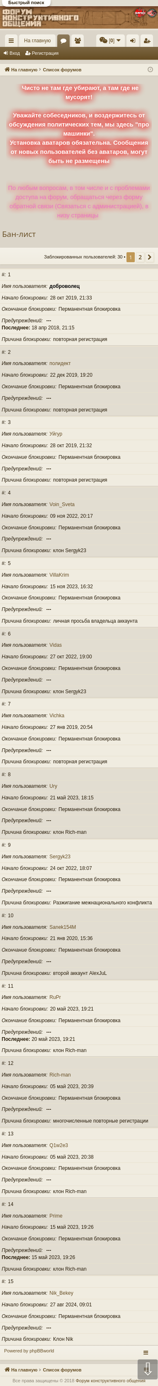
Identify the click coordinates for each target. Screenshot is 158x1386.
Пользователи (79, 42)
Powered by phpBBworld (29, 1350)
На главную (37, 41)
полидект (59, 363)
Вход (15, 53)
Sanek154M (62, 927)
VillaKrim (59, 575)
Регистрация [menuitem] (148, 42)
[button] (150, 257)
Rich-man (59, 1075)
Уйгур (55, 434)
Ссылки (13, 42)
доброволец (64, 286)
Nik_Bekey (61, 1293)
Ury (53, 786)
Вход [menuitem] (134, 42)
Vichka (56, 716)
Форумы (65, 42)
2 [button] (140, 257)
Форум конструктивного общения (110, 1380)
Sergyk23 (59, 857)
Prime (55, 1216)
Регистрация (45, 53)
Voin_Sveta (62, 504)
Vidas (55, 645)
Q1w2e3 (58, 1145)
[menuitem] (111, 40)
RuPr (55, 997)
